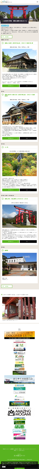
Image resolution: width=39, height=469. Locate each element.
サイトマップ (32, 449)
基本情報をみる (13, 85)
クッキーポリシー (32, 463)
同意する (3, 466)
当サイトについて (26, 449)
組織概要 (12, 449)
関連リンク (16, 450)
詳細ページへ (31, 85)
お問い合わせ (21, 450)
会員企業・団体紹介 (18, 449)
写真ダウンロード (6, 449)
